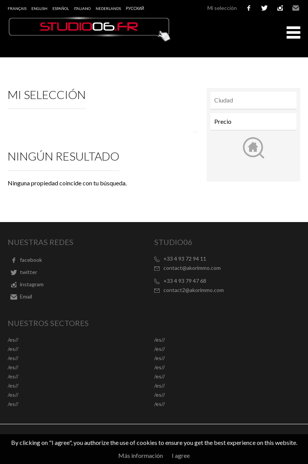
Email (296, 8)
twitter (264, 8)
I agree (181, 455)
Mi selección (222, 8)
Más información (140, 455)
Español (60, 8)
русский (135, 8)
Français (17, 8)
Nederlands (108, 8)
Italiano (82, 8)
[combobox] (253, 100)
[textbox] (255, 100)
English (39, 8)
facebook (249, 8)
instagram (280, 8)
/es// (13, 339)
